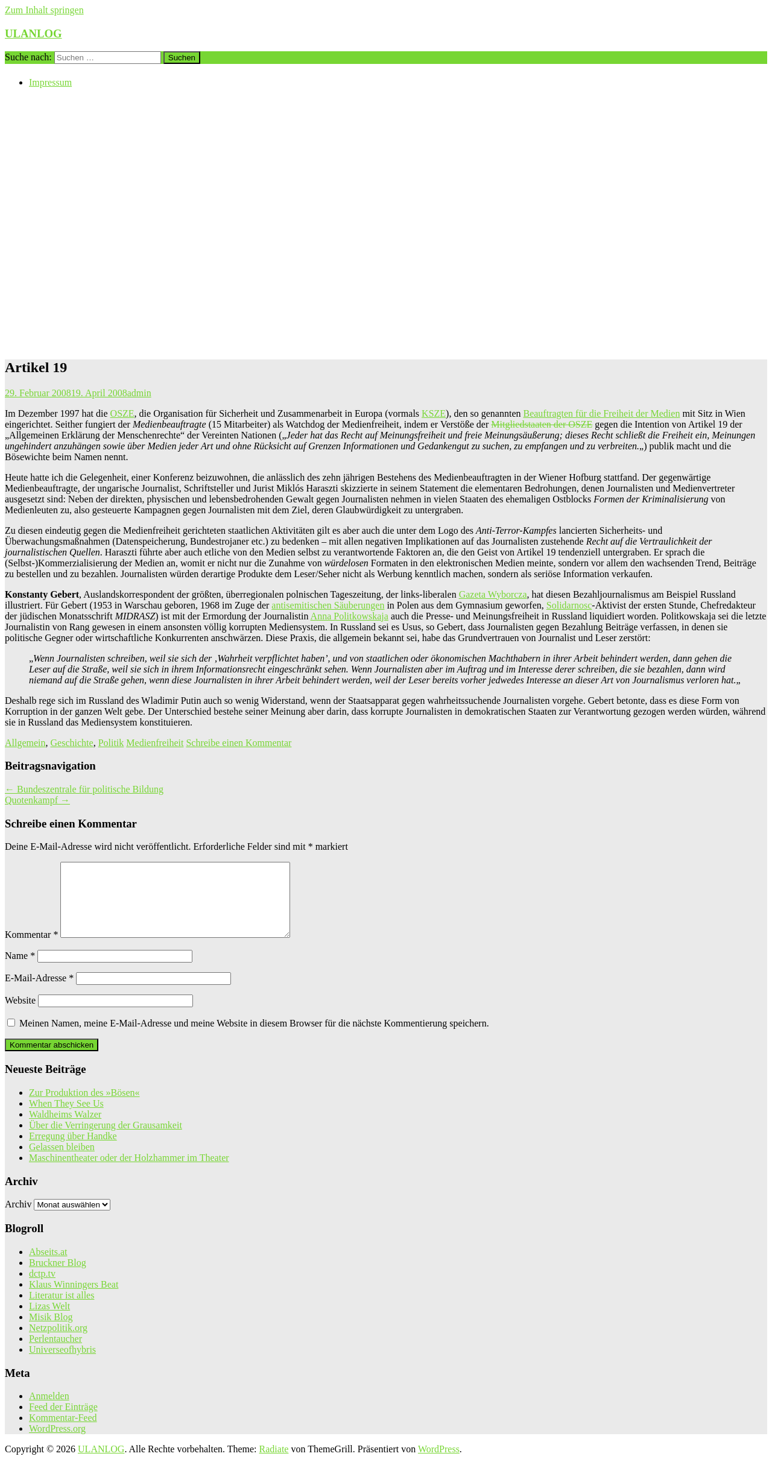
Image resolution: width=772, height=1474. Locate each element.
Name (20, 970)
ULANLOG (33, 33)
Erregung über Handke (73, 1150)
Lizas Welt (49, 1320)
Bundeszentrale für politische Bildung (84, 789)
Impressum (50, 82)
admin (139, 393)
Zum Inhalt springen (44, 10)
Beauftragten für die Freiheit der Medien (601, 413)
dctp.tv (42, 1288)
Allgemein (25, 743)
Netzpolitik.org (58, 1342)
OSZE (122, 413)
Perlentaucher (55, 1353)
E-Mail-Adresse (39, 992)
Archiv (18, 1218)
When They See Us (66, 1118)
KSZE (434, 413)
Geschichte (72, 743)
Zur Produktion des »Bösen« (84, 1107)
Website (20, 1015)
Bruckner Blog (57, 1277)
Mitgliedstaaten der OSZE (541, 424)
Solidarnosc (569, 605)
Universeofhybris (62, 1364)
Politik (111, 743)
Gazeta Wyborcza (493, 594)
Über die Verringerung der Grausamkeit (105, 1139)
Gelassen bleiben (62, 1161)
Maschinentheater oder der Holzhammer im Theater (129, 1172)
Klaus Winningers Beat (73, 1299)
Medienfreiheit (154, 743)
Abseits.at (48, 1266)
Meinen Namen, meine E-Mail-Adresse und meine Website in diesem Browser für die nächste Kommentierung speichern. (254, 1038)
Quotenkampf (37, 800)
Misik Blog (50, 1331)
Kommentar (31, 949)
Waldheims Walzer (65, 1129)
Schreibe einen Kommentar (238, 743)
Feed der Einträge (63, 1421)
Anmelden (49, 1410)
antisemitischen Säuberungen (327, 605)
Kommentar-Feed (63, 1432)
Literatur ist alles (61, 1310)
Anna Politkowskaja (349, 616)
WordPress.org (57, 1443)
